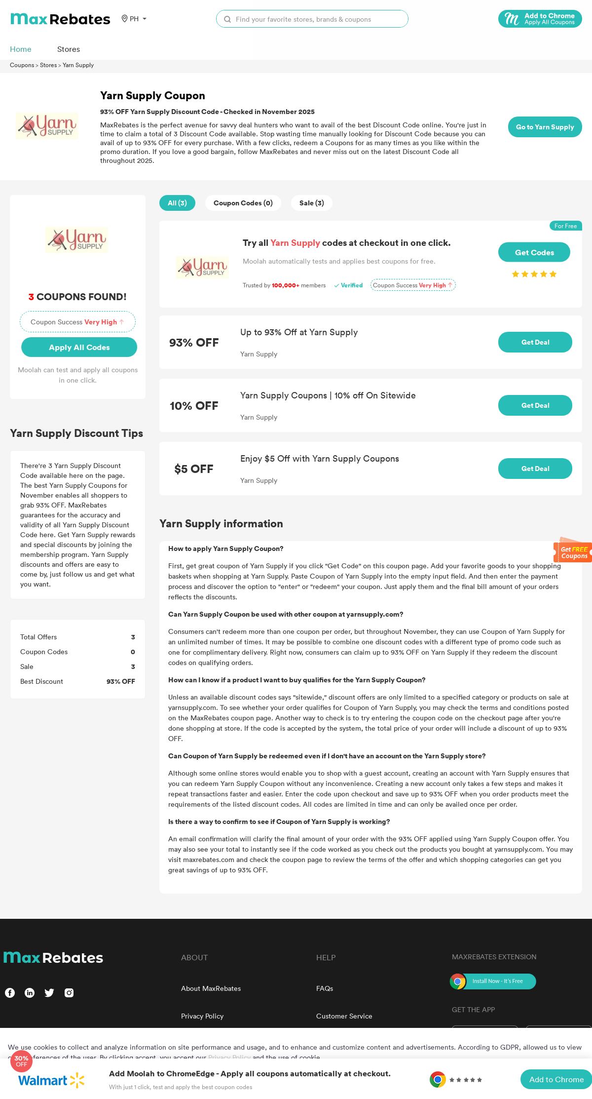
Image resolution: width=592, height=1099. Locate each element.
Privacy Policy (202, 1015)
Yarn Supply (78, 64)
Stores (48, 64)
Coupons (22, 64)
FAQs (324, 988)
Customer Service (344, 1015)
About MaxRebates (211, 988)
